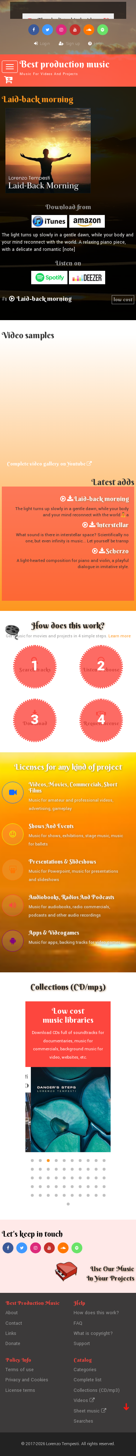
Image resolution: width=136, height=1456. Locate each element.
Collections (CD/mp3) (97, 1390)
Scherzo (117, 551)
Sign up (69, 43)
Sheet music (90, 1411)
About (11, 1313)
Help (95, 43)
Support (82, 1343)
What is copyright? (93, 1333)
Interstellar (112, 525)
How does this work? (96, 1313)
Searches (83, 1421)
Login (42, 43)
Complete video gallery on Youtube (49, 463)
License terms (20, 1390)
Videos (84, 1400)
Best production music (68, 67)
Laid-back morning (101, 499)
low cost (123, 299)
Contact (13, 1323)
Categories (85, 1369)
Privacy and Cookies (26, 1380)
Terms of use (19, 1369)
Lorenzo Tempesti (62, 1444)
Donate (12, 1343)
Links (10, 1333)
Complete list (88, 1380)
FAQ (78, 1323)
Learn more (119, 636)
